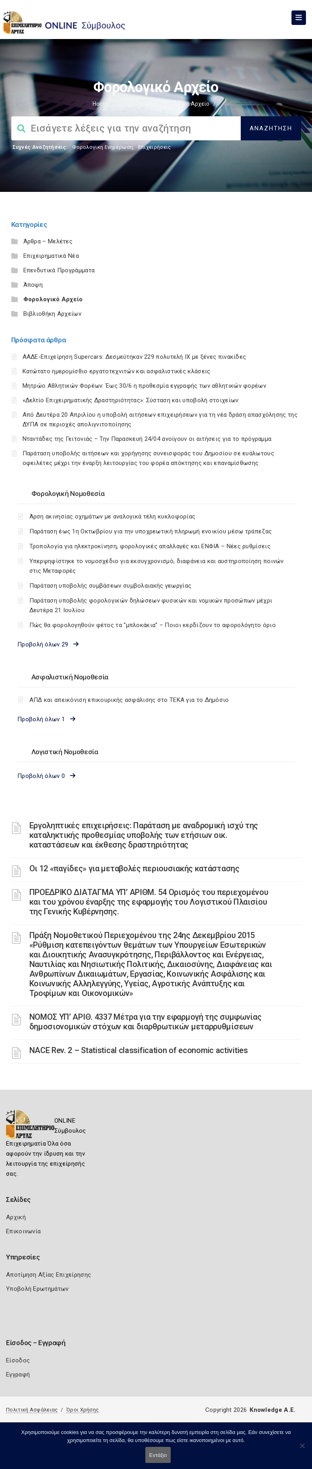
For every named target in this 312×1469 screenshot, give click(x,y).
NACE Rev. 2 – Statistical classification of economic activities (138, 1050)
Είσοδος (18, 1360)
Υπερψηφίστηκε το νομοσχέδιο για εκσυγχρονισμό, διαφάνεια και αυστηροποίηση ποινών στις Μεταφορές (156, 566)
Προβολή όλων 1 (46, 719)
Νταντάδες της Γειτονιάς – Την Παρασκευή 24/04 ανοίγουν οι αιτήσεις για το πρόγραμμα (147, 438)
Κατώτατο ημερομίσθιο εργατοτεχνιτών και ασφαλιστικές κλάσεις (117, 371)
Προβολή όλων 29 (48, 644)
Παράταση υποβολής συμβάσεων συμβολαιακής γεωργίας (110, 585)
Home (100, 104)
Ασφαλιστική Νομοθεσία (70, 677)
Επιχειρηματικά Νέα (51, 255)
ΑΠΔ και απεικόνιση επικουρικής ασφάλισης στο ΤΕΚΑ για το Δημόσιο (129, 700)
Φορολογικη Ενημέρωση (102, 147)
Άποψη (33, 284)
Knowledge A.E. (272, 1409)
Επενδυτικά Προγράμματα (59, 270)
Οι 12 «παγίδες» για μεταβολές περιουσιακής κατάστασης (134, 868)
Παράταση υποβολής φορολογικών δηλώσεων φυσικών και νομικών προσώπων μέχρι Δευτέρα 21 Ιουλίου (151, 605)
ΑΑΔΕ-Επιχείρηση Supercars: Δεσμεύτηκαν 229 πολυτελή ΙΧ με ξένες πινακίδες (134, 356)
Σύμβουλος (132, 104)
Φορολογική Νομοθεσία (68, 494)
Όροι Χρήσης (82, 1410)
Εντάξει (158, 1455)
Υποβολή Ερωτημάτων (37, 1288)
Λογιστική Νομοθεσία (64, 752)
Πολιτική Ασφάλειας (32, 1410)
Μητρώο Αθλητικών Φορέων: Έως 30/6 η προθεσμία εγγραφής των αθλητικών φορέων (145, 385)
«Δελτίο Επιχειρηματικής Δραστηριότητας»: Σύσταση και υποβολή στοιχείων (131, 400)
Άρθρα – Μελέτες (48, 241)
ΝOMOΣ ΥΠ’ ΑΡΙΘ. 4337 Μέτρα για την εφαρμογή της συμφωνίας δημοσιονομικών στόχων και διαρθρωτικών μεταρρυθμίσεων (145, 1021)
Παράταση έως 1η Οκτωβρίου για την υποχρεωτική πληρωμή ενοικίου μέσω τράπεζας (150, 531)
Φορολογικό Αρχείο (53, 299)
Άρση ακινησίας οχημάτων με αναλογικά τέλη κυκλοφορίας (112, 516)
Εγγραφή (18, 1374)
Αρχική (16, 1217)
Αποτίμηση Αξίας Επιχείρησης (48, 1274)
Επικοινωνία (23, 1231)
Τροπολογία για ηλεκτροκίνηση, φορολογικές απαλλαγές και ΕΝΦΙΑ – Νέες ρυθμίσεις (150, 546)
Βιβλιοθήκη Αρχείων (52, 313)
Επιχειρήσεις (154, 147)
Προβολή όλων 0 (46, 776)
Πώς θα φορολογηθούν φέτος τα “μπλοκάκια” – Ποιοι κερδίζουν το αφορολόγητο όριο (152, 625)
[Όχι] (302, 1450)
